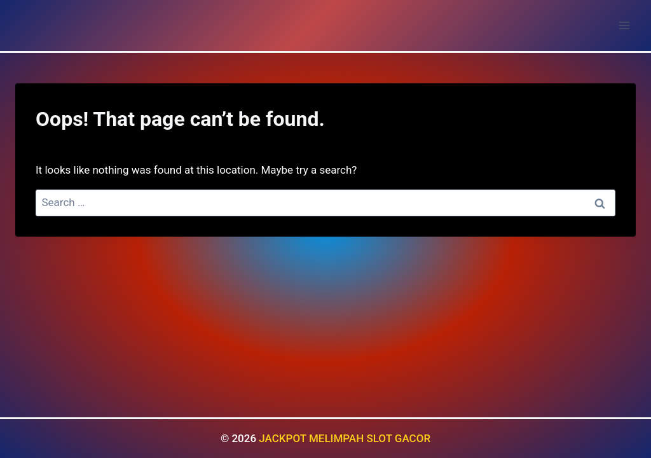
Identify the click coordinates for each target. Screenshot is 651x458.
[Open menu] (624, 25)
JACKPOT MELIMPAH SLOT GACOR (344, 438)
